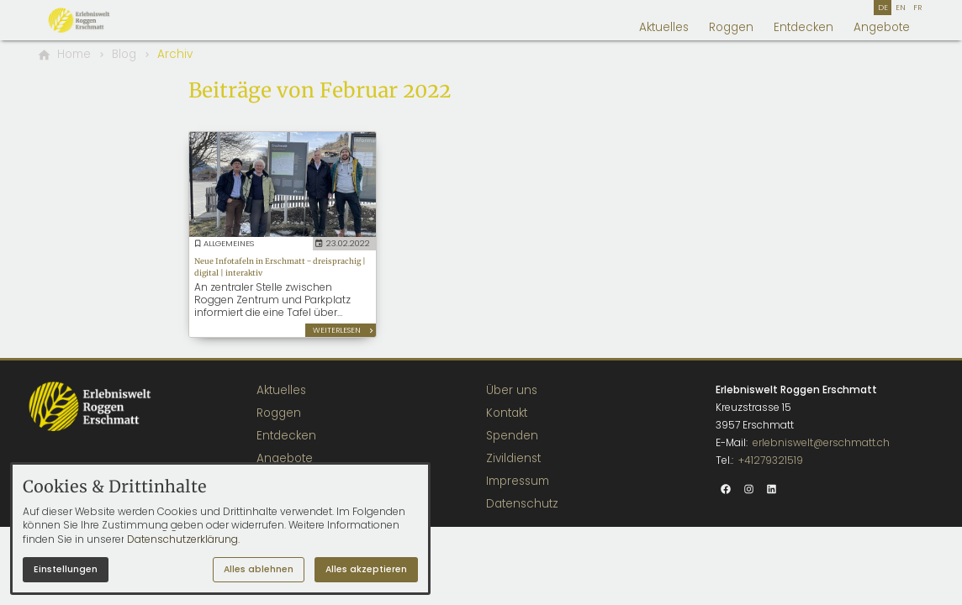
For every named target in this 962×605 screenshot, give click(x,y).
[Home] (74, 54)
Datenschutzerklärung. (183, 539)
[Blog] (124, 54)
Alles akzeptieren (366, 569)
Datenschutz (522, 504)
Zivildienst (513, 458)
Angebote (882, 27)
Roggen (731, 27)
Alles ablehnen (258, 569)
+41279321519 (770, 460)
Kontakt (506, 413)
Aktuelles (664, 27)
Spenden (512, 436)
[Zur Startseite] (97, 20)
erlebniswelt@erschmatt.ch (821, 442)
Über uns (511, 390)
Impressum (517, 481)
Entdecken (803, 27)
